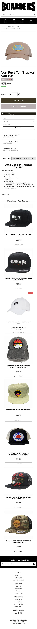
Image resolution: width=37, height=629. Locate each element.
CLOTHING (11, 27)
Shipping (18, 591)
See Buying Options (18, 332)
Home (4, 27)
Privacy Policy (18, 602)
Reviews (28, 158)
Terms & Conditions (18, 593)
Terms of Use (18, 599)
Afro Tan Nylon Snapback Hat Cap (18, 409)
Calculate (18, 128)
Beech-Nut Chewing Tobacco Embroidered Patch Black (18, 454)
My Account (18, 575)
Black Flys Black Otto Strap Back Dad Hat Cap (18, 235)
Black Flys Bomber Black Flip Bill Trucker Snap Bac (18, 497)
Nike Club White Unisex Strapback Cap (18, 322)
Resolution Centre (18, 580)
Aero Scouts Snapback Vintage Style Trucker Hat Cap (18, 366)
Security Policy (18, 606)
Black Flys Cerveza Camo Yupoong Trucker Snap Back (18, 541)
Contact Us (18, 588)
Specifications (17, 158)
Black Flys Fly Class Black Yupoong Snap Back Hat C (18, 279)
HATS (17, 27)
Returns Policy (18, 604)
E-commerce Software (16, 623)
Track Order (18, 577)
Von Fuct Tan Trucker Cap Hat (12, 28)
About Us (18, 586)
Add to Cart (18, 100)
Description (6, 158)
